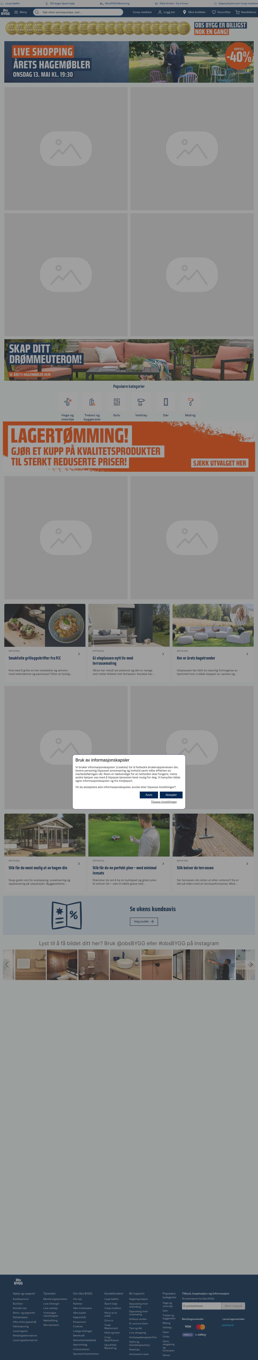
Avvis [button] (148, 794)
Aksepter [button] (171, 794)
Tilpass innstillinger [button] (164, 802)
